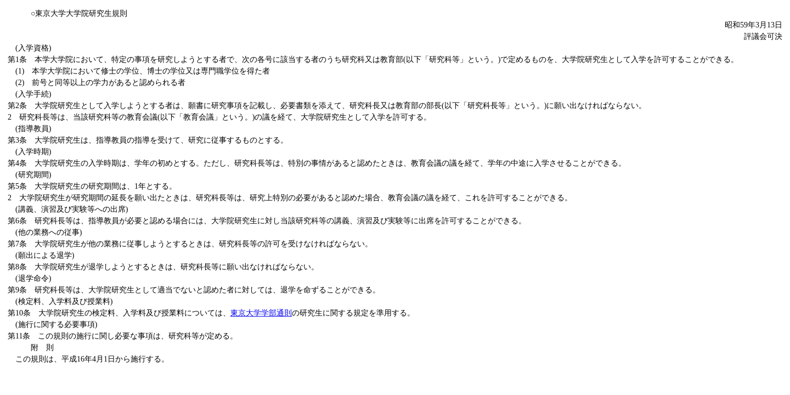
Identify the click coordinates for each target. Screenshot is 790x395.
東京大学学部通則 (261, 313)
